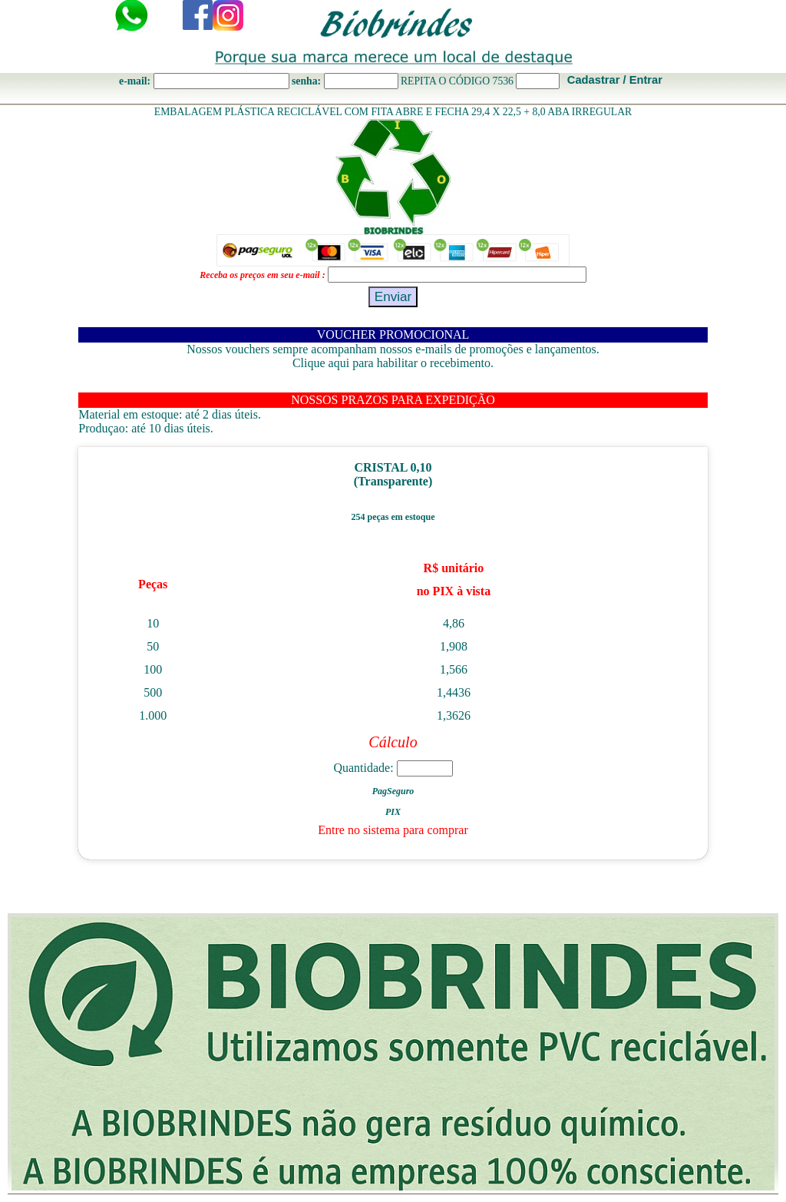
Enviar (393, 296)
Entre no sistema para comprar (392, 829)
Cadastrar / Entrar (614, 80)
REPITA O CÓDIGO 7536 (457, 81)
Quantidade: (392, 767)
